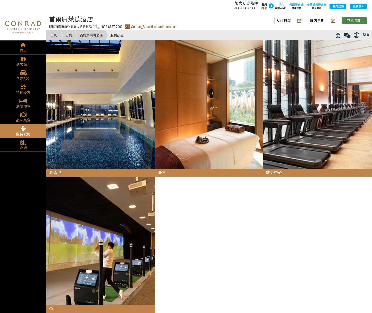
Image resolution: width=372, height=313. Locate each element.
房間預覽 (23, 106)
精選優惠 (23, 92)
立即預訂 (354, 20)
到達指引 (23, 78)
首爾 (69, 35)
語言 (366, 35)
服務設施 (23, 134)
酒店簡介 (23, 65)
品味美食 (23, 120)
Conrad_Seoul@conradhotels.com (154, 27)
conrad (23, 26)
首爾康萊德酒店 (91, 35)
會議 (23, 148)
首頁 (53, 35)
